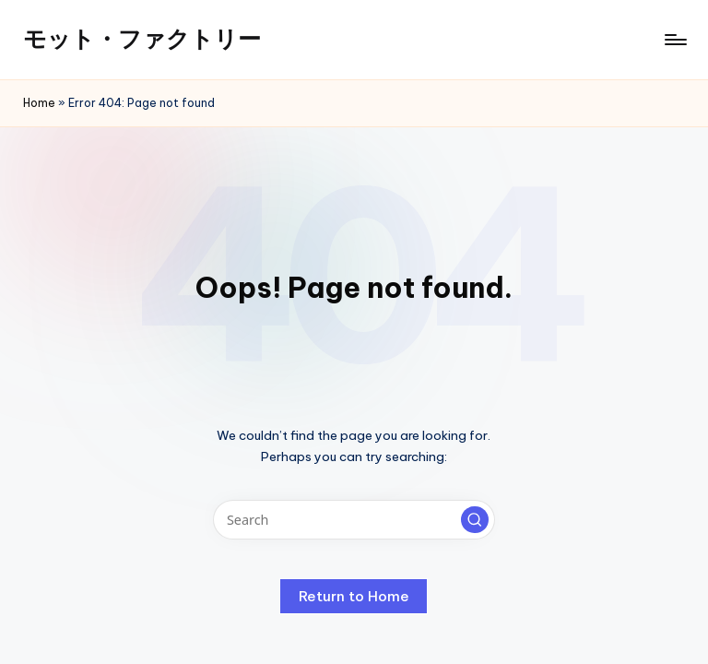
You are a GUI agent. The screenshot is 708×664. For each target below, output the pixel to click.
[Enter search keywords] (353, 520)
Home (39, 103)
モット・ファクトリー (142, 38)
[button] (475, 520)
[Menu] (674, 39)
